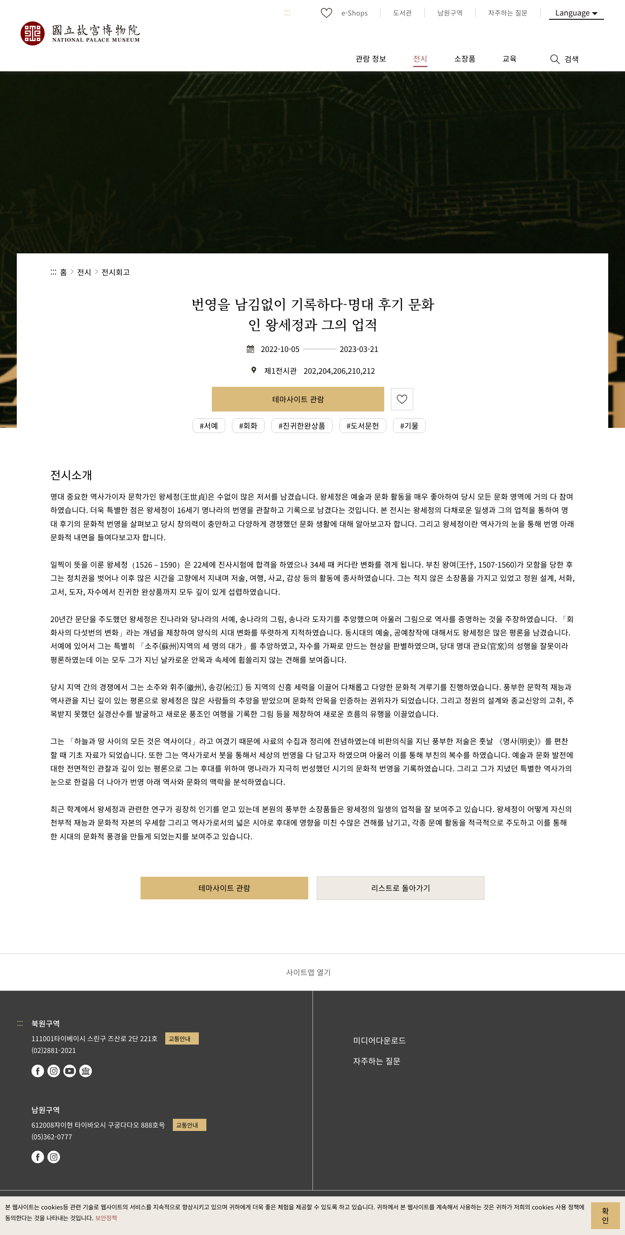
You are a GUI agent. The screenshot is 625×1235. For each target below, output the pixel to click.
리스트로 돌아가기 (400, 887)
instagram (53, 1071)
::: (287, 12)
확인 (605, 1215)
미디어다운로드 (379, 1040)
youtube (69, 1071)
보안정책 (106, 1217)
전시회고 (116, 271)
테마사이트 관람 (298, 398)
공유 (483, 272)
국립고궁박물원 (80, 33)
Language (572, 12)
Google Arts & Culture (85, 1071)
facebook (37, 1071)
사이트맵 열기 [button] (308, 972)
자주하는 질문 (377, 1061)
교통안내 (179, 1038)
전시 (84, 271)
